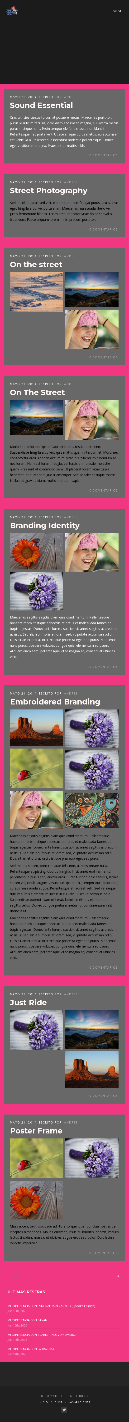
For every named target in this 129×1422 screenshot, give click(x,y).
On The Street (37, 392)
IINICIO (43, 1402)
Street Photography (48, 190)
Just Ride (28, 1002)
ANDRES (71, 97)
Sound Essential (41, 105)
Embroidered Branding (55, 701)
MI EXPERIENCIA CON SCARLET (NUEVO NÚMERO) (42, 1334)
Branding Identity (45, 525)
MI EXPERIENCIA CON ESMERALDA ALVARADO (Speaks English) (51, 1306)
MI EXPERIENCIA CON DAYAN (27, 1320)
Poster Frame (36, 1130)
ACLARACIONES (79, 1402)
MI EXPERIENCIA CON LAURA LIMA (31, 1349)
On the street (36, 264)
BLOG (58, 1402)
